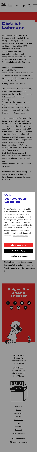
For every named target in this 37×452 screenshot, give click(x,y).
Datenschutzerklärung (21, 236)
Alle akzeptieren (17, 245)
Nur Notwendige (18, 251)
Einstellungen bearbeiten (19, 256)
